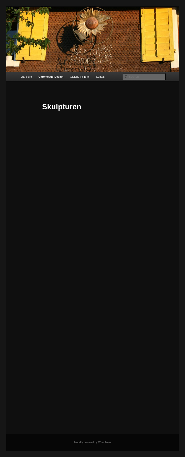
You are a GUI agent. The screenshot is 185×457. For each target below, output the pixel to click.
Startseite (26, 76)
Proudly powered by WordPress (92, 442)
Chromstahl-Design (51, 76)
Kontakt (100, 76)
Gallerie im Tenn (80, 76)
